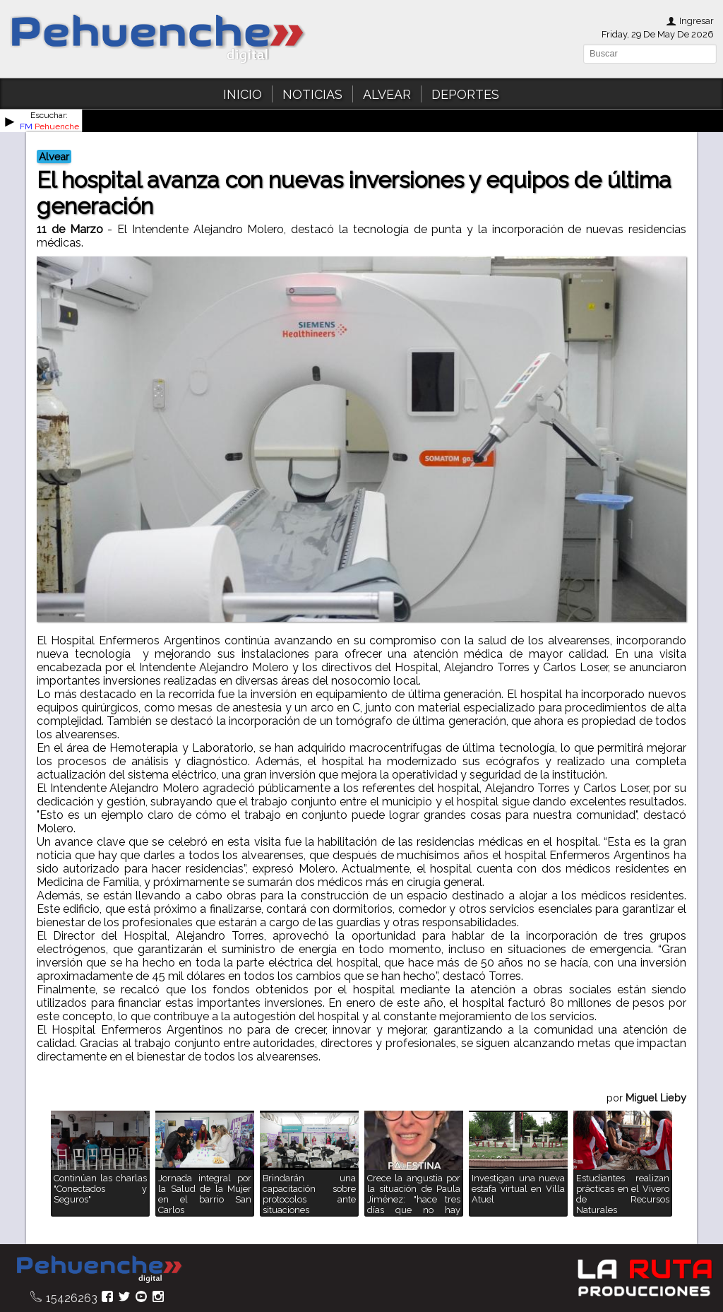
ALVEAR (387, 94)
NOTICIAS (312, 94)
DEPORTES (465, 94)
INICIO (242, 94)
